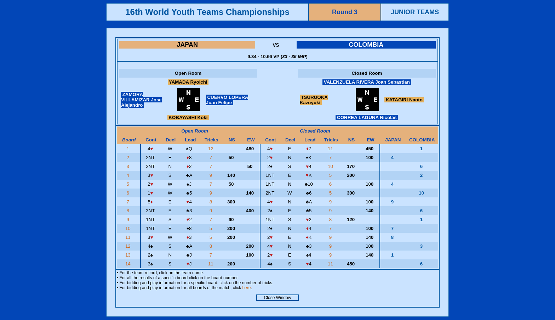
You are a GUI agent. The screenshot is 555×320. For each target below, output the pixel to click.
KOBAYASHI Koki (188, 117)
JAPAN (187, 44)
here (246, 287)
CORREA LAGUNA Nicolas (367, 117)
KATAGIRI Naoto (404, 99)
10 (331, 166)
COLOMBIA (366, 44)
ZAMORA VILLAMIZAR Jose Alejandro (141, 100)
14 (128, 263)
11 (331, 148)
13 (128, 255)
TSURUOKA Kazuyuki (314, 100)
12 (211, 148)
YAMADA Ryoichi (188, 82)
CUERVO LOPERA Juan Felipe (227, 100)
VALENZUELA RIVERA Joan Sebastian (366, 82)
